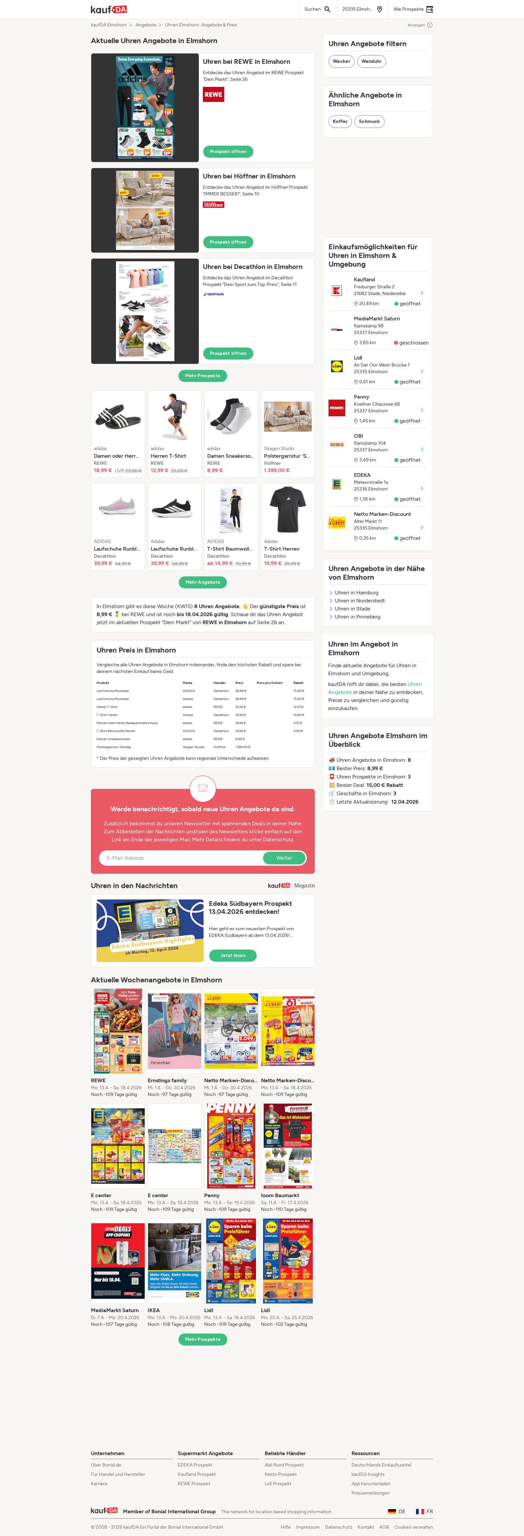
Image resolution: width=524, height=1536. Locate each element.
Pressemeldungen (371, 1493)
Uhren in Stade (349, 608)
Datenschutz (278, 839)
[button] (203, 107)
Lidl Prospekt (278, 1484)
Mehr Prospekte (203, 376)
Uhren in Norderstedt (357, 600)
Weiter (284, 858)
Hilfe (286, 1527)
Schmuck (369, 121)
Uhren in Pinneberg (354, 616)
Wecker (341, 61)
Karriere (99, 1484)
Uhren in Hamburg (353, 592)
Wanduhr (371, 61)
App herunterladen (371, 1484)
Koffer (340, 121)
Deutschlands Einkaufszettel (381, 1465)
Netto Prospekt (281, 1474)
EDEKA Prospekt (195, 1465)
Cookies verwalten (413, 1527)
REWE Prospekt (194, 1484)
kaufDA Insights (368, 1474)
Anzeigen (420, 25)
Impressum (308, 1527)
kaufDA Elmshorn (109, 25)
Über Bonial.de (106, 1465)
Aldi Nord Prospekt (284, 1465)
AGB (384, 1527)
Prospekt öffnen (228, 151)
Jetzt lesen (233, 955)
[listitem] (118, 434)
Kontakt (366, 1527)
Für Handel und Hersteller (118, 1474)
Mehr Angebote (203, 582)
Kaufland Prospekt (197, 1474)
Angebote (146, 25)
